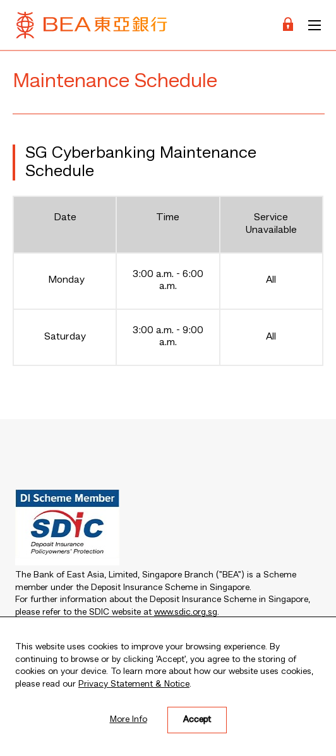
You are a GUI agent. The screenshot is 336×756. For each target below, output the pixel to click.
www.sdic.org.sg (185, 612)
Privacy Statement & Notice (133, 684)
